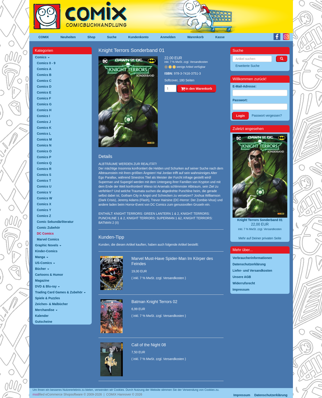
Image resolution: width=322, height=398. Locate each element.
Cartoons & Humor (49, 274)
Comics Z (44, 216)
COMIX (44, 37)
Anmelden (168, 37)
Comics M (44, 139)
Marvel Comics (48, 239)
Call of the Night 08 (148, 345)
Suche (111, 37)
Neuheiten (68, 37)
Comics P (44, 157)
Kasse (220, 37)
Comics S (44, 175)
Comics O (44, 151)
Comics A (44, 69)
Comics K (44, 128)
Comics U (44, 186)
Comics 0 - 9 (46, 63)
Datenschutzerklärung (270, 395)
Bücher (42, 269)
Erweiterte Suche (247, 66)
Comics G (44, 104)
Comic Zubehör (48, 227)
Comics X (44, 204)
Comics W (44, 198)
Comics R (44, 169)
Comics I (43, 116)
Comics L (44, 133)
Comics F (44, 98)
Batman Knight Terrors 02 (154, 301)
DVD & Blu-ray (47, 286)
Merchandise (46, 310)
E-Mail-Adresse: (244, 86)
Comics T (44, 180)
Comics (42, 57)
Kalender (42, 316)
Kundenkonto (138, 37)
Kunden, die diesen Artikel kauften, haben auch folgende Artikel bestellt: (148, 244)
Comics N (44, 145)
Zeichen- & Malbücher (51, 304)
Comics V (44, 192)
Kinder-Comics (46, 251)
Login (240, 116)
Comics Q (44, 163)
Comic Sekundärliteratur (55, 222)
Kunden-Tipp (111, 237)
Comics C (44, 80)
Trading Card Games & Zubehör (60, 292)
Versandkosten (199, 62)
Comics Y (44, 210)
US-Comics (45, 263)
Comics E (44, 92)
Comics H (44, 110)
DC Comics (45, 233)
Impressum (241, 395)
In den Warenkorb (196, 88)
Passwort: (240, 100)
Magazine (42, 280)
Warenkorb (195, 37)
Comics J (44, 122)
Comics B (44, 75)
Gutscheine (43, 321)
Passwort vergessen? (267, 115)
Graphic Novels (48, 245)
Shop (91, 37)
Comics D (44, 86)
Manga (41, 257)
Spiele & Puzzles (47, 298)
